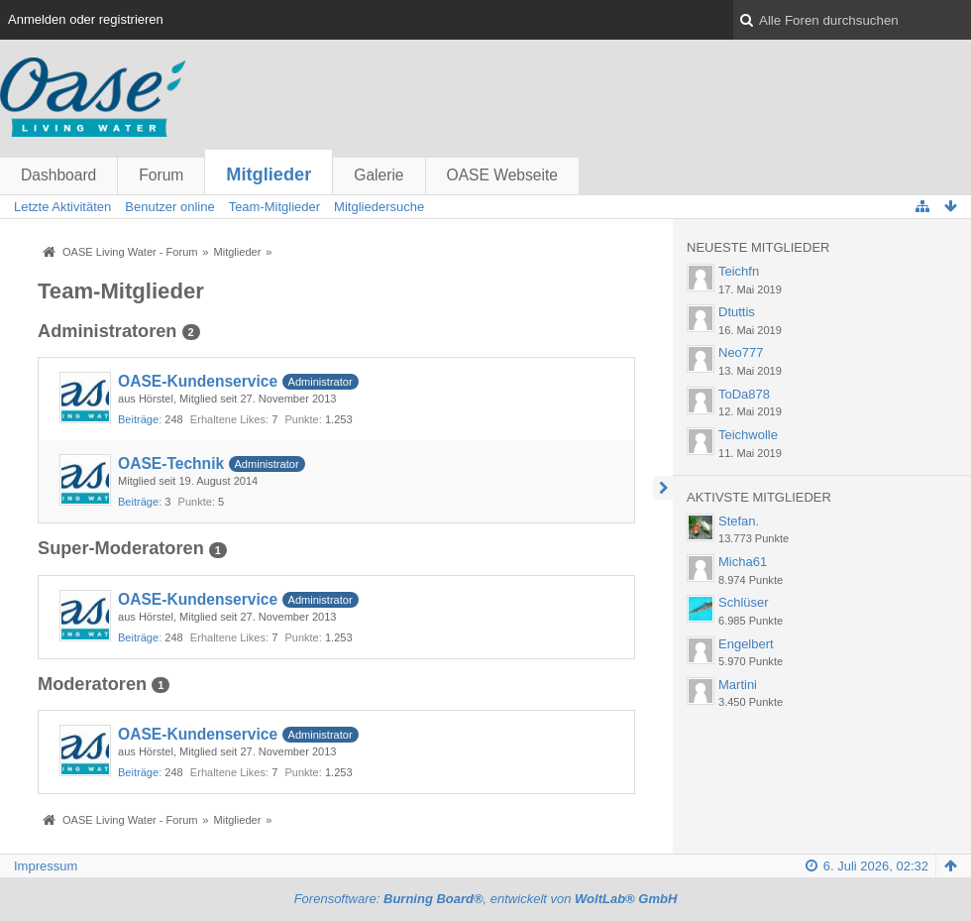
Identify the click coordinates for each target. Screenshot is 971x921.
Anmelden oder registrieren (85, 19)
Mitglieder (268, 174)
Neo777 (741, 352)
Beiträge (138, 419)
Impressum (45, 866)
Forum (161, 175)
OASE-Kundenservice (197, 381)
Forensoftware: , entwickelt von (486, 898)
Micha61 (742, 561)
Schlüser (743, 602)
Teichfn (738, 271)
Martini (737, 684)
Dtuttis (736, 311)
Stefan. (738, 521)
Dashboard (58, 175)
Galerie (378, 175)
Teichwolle (748, 434)
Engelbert (746, 643)
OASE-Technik (171, 463)
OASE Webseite (502, 175)
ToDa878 (744, 394)
